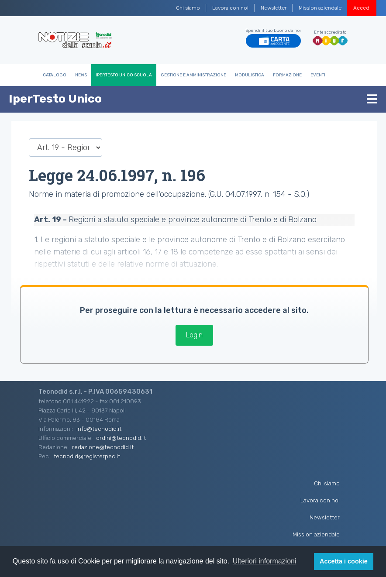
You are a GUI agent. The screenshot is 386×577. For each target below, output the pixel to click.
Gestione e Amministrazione (193, 75)
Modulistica (249, 75)
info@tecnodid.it (98, 428)
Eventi (317, 75)
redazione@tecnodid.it (103, 446)
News (81, 75)
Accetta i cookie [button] (344, 561)
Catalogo (54, 75)
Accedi (362, 8)
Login (194, 335)
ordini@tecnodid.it (121, 437)
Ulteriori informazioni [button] (264, 561)
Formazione (287, 75)
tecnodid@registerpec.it (87, 456)
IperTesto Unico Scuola (124, 75)
